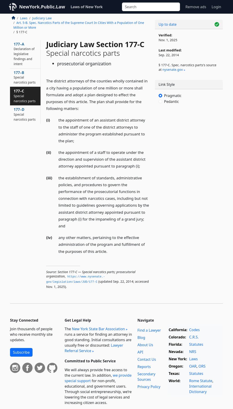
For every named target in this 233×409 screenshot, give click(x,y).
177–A (24, 54)
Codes (194, 329)
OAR (192, 366)
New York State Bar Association (98, 328)
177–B (25, 77)
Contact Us (146, 359)
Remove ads (195, 6)
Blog (141, 337)
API (140, 352)
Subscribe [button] (21, 352)
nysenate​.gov (172, 69)
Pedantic (171, 101)
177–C (25, 96)
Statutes (196, 344)
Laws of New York (87, 6)
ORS (201, 366)
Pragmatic (172, 95)
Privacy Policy (148, 386)
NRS (192, 351)
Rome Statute (200, 380)
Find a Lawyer (149, 330)
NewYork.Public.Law (42, 7)
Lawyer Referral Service (94, 348)
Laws (24, 18)
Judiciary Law (42, 18)
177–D (25, 114)
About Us (145, 344)
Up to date (168, 24)
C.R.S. (194, 337)
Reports (144, 366)
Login (216, 6)
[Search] (151, 7)
